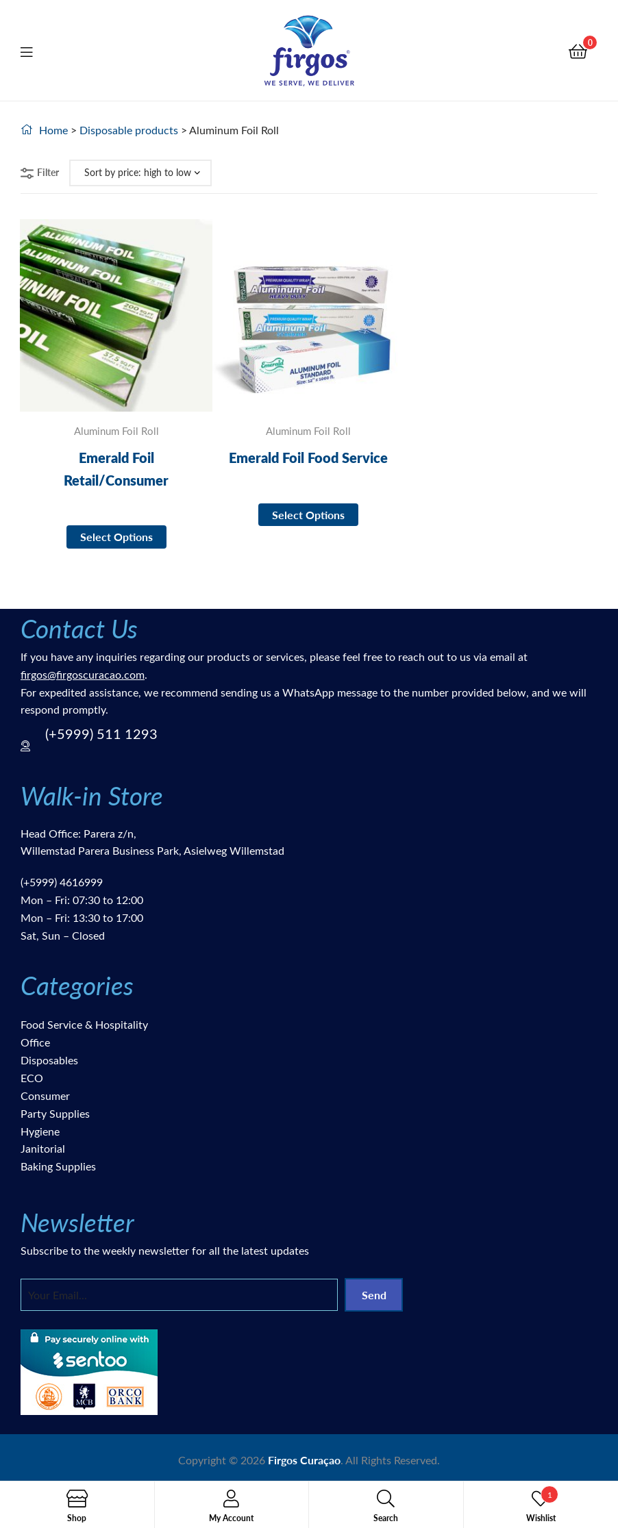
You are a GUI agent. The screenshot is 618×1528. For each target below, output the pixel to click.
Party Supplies (55, 1113)
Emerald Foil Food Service (308, 457)
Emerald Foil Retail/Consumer (116, 468)
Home (53, 130)
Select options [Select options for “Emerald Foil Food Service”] (308, 515)
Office (35, 1042)
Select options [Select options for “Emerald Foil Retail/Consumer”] (116, 536)
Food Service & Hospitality (84, 1024)
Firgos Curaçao (304, 1460)
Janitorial (43, 1148)
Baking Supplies (58, 1166)
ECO (32, 1077)
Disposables (49, 1060)
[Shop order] (140, 173)
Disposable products (128, 130)
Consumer (45, 1095)
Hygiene (40, 1131)
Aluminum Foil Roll (116, 431)
